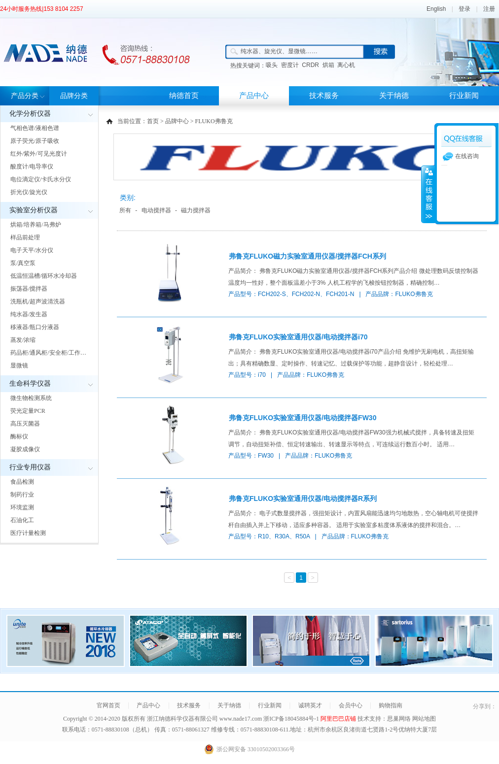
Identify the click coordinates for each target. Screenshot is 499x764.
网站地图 (424, 718)
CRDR (310, 65)
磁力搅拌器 (196, 210)
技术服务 (324, 96)
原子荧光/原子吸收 (34, 140)
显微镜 (19, 365)
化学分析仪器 (30, 113)
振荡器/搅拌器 (28, 288)
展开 (428, 194)
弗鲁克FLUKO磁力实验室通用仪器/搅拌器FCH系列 (307, 256)
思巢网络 (399, 718)
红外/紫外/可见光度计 (38, 153)
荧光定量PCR (27, 410)
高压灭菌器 (25, 423)
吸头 (272, 65)
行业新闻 (464, 96)
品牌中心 (177, 121)
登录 (464, 8)
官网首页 (108, 705)
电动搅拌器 (156, 210)
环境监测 (22, 507)
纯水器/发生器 (28, 314)
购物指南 (390, 705)
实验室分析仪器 (33, 210)
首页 (153, 121)
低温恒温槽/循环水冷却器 (43, 275)
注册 (489, 8)
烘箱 (328, 65)
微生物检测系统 (31, 398)
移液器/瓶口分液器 (34, 327)
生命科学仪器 (30, 383)
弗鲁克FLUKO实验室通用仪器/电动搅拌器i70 (298, 337)
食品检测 (22, 481)
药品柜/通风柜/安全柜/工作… (48, 352)
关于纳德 (394, 96)
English (436, 8)
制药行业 (22, 494)
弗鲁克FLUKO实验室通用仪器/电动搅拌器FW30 (302, 418)
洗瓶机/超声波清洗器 (37, 301)
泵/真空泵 (23, 263)
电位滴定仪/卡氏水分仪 (40, 179)
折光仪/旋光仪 (28, 192)
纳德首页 (184, 96)
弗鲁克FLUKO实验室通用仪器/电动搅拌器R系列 (303, 498)
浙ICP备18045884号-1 (292, 718)
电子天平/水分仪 (31, 250)
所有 (125, 210)
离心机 (346, 65)
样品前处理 (25, 237)
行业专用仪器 (30, 467)
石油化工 (22, 520)
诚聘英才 (310, 705)
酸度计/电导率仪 (31, 166)
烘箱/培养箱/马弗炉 (35, 224)
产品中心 (254, 96)
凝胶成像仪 (25, 449)
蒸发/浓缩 (23, 339)
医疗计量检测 (28, 533)
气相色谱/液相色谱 (34, 128)
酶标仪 (19, 436)
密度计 (290, 65)
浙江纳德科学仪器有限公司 (182, 718)
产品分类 (24, 96)
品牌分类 (74, 96)
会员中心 (350, 705)
